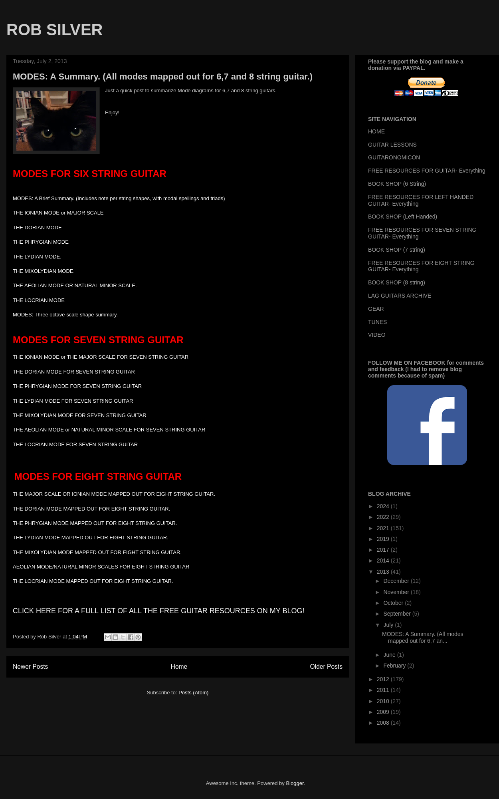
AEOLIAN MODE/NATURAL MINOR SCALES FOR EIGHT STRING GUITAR (102, 567)
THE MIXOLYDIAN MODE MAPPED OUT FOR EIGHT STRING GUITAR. (97, 552)
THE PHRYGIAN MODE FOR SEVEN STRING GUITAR (79, 386)
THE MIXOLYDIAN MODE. (44, 271)
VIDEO (377, 335)
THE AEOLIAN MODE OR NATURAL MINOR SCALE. (75, 285)
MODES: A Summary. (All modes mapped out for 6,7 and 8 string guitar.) (163, 76)
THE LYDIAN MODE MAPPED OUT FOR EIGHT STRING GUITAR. (90, 538)
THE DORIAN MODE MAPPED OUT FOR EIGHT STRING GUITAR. (91, 509)
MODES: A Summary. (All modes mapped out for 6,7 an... (422, 637)
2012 (384, 679)
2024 (384, 506)
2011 (384, 690)
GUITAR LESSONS (392, 144)
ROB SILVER (54, 29)
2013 (384, 571)
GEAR (376, 309)
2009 (384, 712)
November (396, 592)
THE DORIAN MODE (39, 228)
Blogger (294, 783)
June (390, 655)
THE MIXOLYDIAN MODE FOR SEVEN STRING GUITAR (80, 415)
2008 (384, 722)
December (396, 581)
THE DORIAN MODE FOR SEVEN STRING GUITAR (75, 372)
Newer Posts (30, 666)
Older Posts (326, 666)
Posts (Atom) (193, 693)
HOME (376, 131)
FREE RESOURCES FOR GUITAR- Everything (426, 170)
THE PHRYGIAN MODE (41, 242)
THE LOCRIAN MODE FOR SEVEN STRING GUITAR (76, 444)
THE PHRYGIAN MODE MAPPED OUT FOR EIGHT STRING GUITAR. (95, 523)
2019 (384, 539)
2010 (384, 701)
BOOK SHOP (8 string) (396, 282)
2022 (384, 517)
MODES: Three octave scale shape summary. (66, 315)
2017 (384, 550)
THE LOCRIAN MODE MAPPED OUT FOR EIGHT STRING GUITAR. (93, 581)
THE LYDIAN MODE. (38, 257)
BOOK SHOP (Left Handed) (402, 216)
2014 (384, 560)
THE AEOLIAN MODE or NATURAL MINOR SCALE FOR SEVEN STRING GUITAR (110, 430)
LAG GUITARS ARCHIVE (399, 295)
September (397, 613)
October (394, 603)
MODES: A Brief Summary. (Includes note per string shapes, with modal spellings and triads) (119, 198)
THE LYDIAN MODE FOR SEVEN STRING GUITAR (74, 401)
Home (179, 666)
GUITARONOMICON (394, 157)
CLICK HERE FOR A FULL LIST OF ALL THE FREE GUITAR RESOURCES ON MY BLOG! (159, 611)
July (389, 625)
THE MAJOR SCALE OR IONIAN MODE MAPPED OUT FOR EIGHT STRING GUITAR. (114, 494)
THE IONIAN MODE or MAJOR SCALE (58, 213)
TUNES (377, 322)
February (395, 665)
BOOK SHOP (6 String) (397, 184)
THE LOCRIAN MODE (39, 300)
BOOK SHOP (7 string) (396, 249)
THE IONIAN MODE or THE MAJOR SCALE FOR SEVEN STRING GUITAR (100, 357)
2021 (384, 528)
